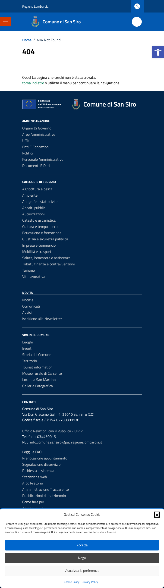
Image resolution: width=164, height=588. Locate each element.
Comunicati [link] (31, 306)
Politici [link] (27, 153)
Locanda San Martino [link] (39, 379)
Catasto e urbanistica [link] (39, 220)
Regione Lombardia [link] (35, 6)
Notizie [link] (27, 300)
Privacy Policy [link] (90, 582)
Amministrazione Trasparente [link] (45, 489)
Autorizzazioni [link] (33, 214)
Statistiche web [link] (34, 477)
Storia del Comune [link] (36, 354)
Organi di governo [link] (36, 128)
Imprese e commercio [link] (39, 245)
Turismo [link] (28, 270)
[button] (157, 514)
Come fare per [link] (33, 502)
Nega (82, 557)
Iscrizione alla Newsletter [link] (42, 318)
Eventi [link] (27, 348)
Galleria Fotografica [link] (37, 386)
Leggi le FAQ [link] (32, 452)
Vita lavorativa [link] (33, 276)
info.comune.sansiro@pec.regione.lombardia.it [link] (66, 442)
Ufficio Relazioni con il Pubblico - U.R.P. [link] (52, 431)
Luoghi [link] (27, 342)
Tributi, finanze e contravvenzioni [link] (48, 264)
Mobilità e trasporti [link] (37, 251)
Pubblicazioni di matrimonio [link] (44, 495)
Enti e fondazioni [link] (36, 147)
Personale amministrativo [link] (42, 159)
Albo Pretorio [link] (32, 483)
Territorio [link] (29, 361)
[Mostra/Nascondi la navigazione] (5, 21)
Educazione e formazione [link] (41, 233)
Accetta (82, 545)
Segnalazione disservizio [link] (41, 464)
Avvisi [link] (27, 312)
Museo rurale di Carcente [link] (42, 373)
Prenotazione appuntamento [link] (44, 458)
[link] (158, 52)
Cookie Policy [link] (71, 582)
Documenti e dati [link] (36, 165)
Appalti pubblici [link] (34, 208)
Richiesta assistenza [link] (38, 470)
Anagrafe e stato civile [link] (39, 201)
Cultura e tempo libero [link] (39, 226)
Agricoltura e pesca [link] (37, 189)
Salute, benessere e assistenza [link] (46, 258)
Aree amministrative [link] (38, 134)
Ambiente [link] (30, 195)
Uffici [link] (26, 140)
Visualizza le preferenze (82, 570)
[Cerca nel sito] (137, 22)
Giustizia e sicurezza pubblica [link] (45, 239)
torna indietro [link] (33, 83)
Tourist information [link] (37, 367)
